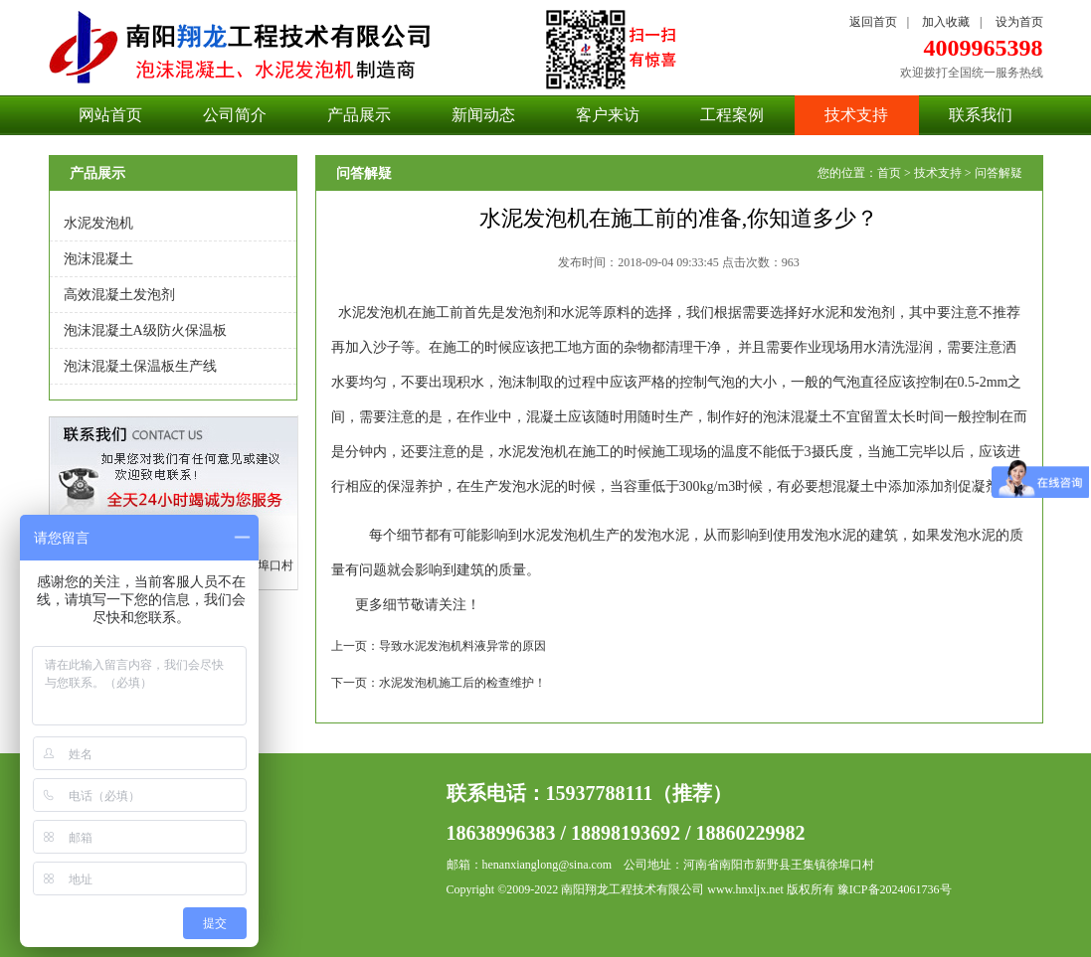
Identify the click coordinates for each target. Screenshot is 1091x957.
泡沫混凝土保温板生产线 (140, 366)
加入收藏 (946, 22)
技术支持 (938, 173)
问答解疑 (998, 173)
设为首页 (1019, 22)
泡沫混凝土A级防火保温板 (145, 330)
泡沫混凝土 (98, 258)
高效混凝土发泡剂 (119, 294)
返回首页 (873, 22)
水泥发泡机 (98, 223)
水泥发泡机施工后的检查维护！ (462, 683)
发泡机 (387, 312)
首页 (889, 173)
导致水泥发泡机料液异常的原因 (462, 646)
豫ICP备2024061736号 (894, 889)
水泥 (352, 312)
